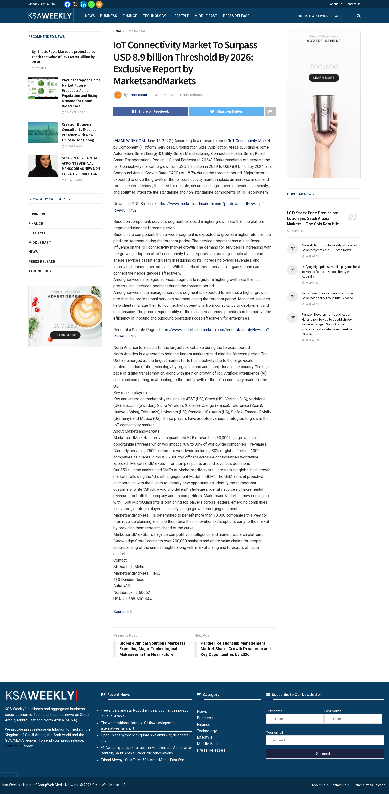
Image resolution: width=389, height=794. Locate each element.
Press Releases (211, 750)
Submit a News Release (320, 16)
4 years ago (72, 180)
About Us (336, 4)
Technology (154, 16)
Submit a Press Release (368, 785)
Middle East (205, 16)
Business (108, 16)
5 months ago (73, 112)
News (90, 16)
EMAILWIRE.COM (130, 140)
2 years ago (72, 146)
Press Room (137, 95)
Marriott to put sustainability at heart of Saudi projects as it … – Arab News (329, 247)
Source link (122, 611)
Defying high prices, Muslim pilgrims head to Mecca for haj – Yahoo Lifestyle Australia (331, 271)
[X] (75, 4)
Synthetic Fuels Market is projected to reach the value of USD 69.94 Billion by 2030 (63, 56)
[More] (99, 4)
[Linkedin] (83, 4)
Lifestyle (180, 16)
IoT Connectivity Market (249, 140)
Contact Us (353, 4)
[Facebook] (67, 4)
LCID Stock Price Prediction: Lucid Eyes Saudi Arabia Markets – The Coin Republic (313, 218)
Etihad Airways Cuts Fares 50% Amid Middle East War (142, 760)
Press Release (236, 16)
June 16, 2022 (165, 95)
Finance (130, 16)
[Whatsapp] (91, 4)
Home (117, 31)
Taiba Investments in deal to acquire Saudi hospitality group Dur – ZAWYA (327, 295)
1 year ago (41, 68)
